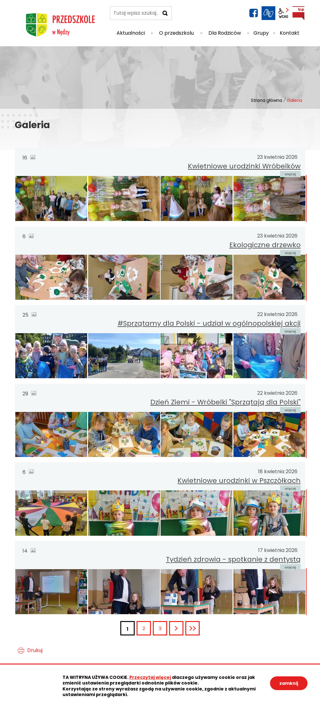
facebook (253, 13)
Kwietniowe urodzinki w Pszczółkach (239, 480)
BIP (298, 13)
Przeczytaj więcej (150, 677)
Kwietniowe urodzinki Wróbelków (244, 166)
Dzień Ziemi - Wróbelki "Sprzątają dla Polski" (225, 402)
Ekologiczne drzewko (265, 245)
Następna (182, 628)
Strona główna (266, 100)
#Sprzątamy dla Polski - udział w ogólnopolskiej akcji (209, 323)
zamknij (288, 683)
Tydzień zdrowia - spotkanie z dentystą (233, 559)
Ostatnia (199, 628)
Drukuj (34, 650)
